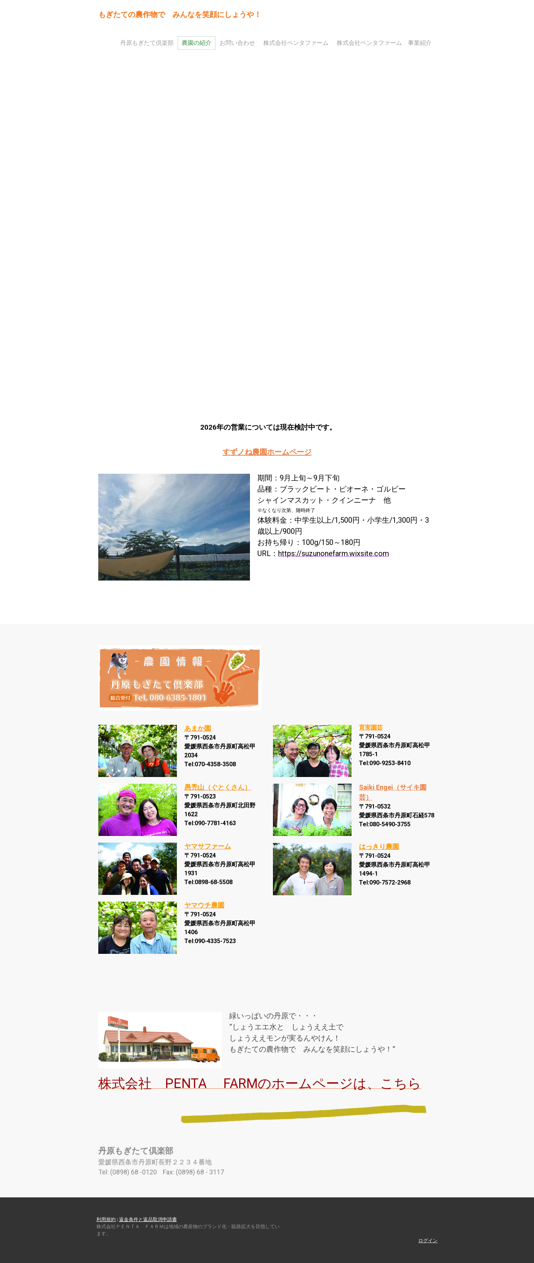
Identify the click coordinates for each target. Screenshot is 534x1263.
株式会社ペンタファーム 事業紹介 (384, 42)
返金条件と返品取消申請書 (148, 1219)
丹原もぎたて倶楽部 (147, 42)
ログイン (428, 1240)
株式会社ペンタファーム (296, 42)
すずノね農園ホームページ (267, 451)
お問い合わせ (237, 42)
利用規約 (106, 1219)
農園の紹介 (196, 42)
